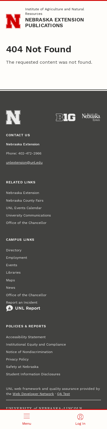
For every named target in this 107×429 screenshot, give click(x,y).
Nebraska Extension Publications (54, 22)
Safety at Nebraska (22, 367)
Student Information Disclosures (33, 374)
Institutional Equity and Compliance (36, 344)
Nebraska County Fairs (24, 201)
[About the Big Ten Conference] (65, 117)
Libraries (13, 272)
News (10, 288)
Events (11, 265)
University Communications (28, 215)
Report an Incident (23, 306)
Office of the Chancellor (26, 223)
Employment (16, 258)
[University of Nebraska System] (91, 117)
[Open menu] (27, 419)
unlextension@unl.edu (24, 163)
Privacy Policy (17, 359)
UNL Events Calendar (24, 208)
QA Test (63, 394)
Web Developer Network (33, 394)
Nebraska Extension (22, 193)
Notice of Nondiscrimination (29, 352)
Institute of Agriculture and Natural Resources (54, 11)
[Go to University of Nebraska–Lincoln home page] (13, 21)
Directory (13, 250)
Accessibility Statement (26, 337)
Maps (10, 280)
